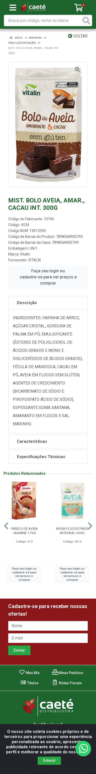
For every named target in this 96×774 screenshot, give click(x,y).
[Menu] (12, 7)
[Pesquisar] (86, 20)
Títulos (29, 683)
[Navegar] (6, 526)
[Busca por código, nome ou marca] (42, 20)
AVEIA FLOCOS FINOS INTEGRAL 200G (72, 530)
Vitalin (25, 254)
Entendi (49, 762)
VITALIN (34, 260)
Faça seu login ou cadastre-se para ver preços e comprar (48, 277)
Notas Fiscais (67, 683)
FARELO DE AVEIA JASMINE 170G (24, 530)
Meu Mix (29, 673)
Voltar (78, 36)
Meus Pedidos (67, 673)
